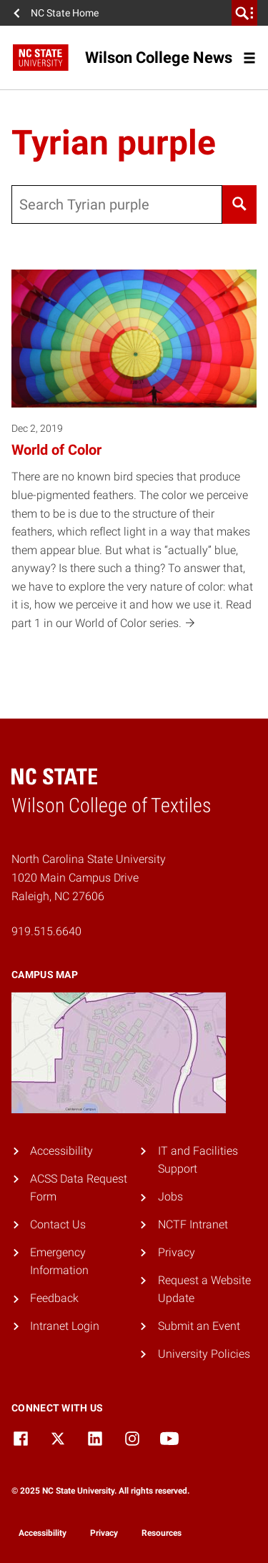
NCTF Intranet (193, 1224)
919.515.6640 (46, 931)
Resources (162, 1533)
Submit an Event (199, 1326)
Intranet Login (64, 1326)
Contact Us (58, 1224)
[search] (244, 13)
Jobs (170, 1196)
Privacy (176, 1252)
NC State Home (65, 13)
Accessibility (61, 1151)
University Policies (204, 1354)
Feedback (54, 1298)
